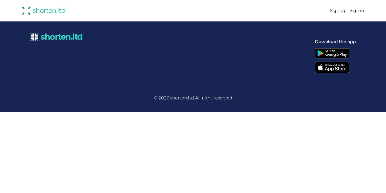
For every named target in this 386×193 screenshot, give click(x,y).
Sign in (357, 10)
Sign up (338, 10)
